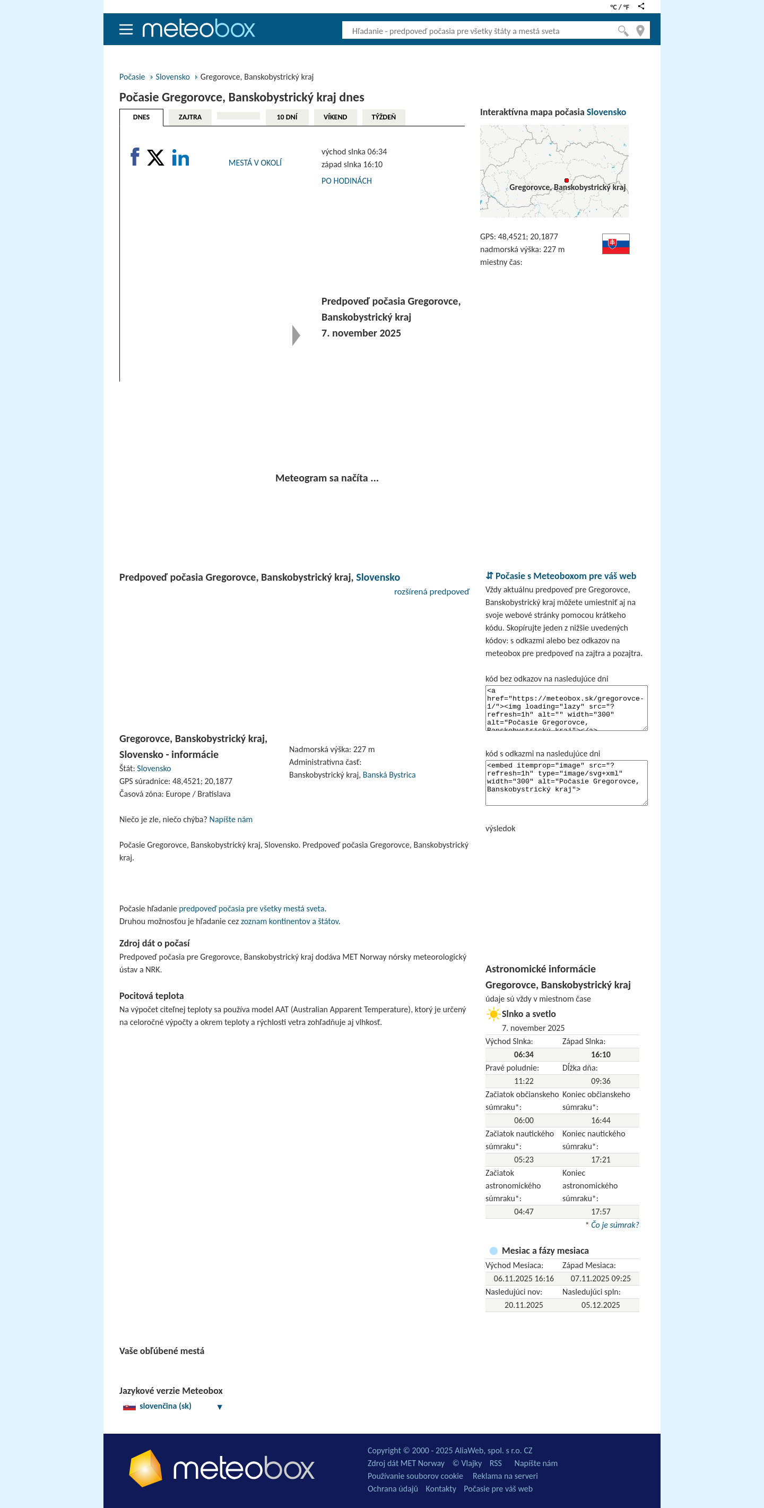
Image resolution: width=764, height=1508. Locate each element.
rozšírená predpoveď (432, 591)
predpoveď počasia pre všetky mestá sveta (251, 908)
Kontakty (441, 1489)
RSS (496, 1463)
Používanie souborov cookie (415, 1476)
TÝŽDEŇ (384, 117)
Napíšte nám (231, 819)
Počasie (132, 77)
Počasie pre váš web (498, 1489)
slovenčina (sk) (173, 1406)
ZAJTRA (190, 117)
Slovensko (173, 77)
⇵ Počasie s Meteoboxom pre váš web (560, 576)
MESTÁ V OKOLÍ (255, 163)
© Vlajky (467, 1463)
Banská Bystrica (389, 775)
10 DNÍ (286, 117)
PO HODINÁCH (347, 181)
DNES (141, 117)
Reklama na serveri (505, 1476)
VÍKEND (336, 117)
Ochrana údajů (393, 1489)
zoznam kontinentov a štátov (289, 921)
